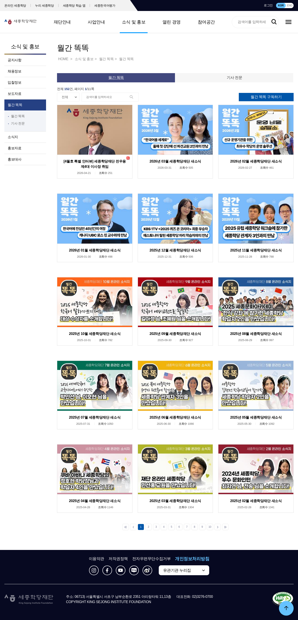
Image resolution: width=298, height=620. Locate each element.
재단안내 (62, 22)
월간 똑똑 (15, 105)
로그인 (268, 5)
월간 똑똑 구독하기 (266, 97)
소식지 (13, 137)
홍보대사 (14, 159)
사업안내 (96, 22)
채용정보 (14, 71)
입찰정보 (14, 82)
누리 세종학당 (44, 5)
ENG (289, 5)
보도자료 (14, 94)
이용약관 (96, 559)
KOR (281, 5)
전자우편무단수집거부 (151, 559)
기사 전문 (18, 123)
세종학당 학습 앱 (74, 5)
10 (210, 526)
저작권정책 (118, 559)
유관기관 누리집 (177, 570)
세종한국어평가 (104, 5)
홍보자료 (14, 148)
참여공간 (206, 22)
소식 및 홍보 (134, 22)
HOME (63, 59)
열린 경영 (171, 22)
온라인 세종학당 (15, 5)
